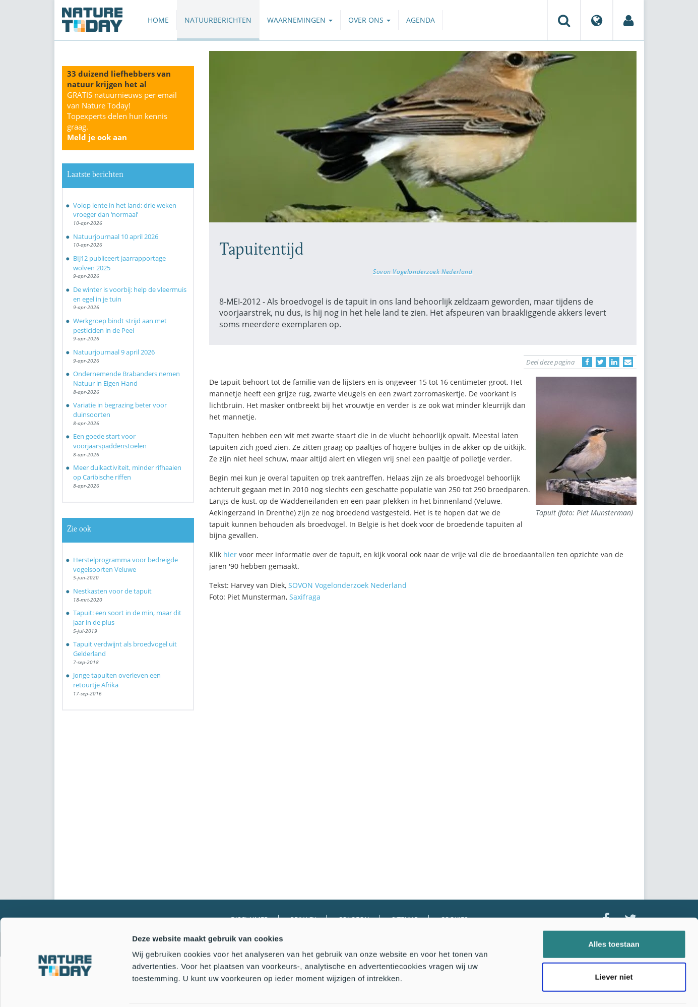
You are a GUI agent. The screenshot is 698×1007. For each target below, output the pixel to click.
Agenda (420, 20)
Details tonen (544, 987)
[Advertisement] (423, 697)
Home (158, 20)
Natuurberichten (217, 20)
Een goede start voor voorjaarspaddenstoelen (110, 441)
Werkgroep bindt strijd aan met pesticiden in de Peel (120, 325)
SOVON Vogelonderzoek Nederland (347, 585)
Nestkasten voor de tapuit (112, 591)
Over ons (369, 20)
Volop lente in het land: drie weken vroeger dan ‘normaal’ (124, 210)
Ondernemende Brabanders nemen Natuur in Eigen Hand (126, 378)
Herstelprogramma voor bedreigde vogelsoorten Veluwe (125, 564)
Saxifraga (305, 597)
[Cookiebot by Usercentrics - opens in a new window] (65, 987)
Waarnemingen (300, 20)
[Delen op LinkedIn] (614, 362)
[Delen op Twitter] (601, 362)
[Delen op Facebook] (587, 362)
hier (230, 554)
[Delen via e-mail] (628, 362)
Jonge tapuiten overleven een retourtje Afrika (117, 680)
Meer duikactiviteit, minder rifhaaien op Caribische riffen (127, 472)
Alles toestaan (614, 907)
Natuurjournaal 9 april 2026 (114, 352)
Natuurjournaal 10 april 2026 (115, 236)
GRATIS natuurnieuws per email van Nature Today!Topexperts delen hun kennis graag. (122, 116)
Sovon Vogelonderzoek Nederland (423, 271)
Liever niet (613, 940)
